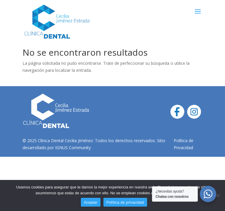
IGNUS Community (73, 147)
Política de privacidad (125, 202)
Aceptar (91, 202)
